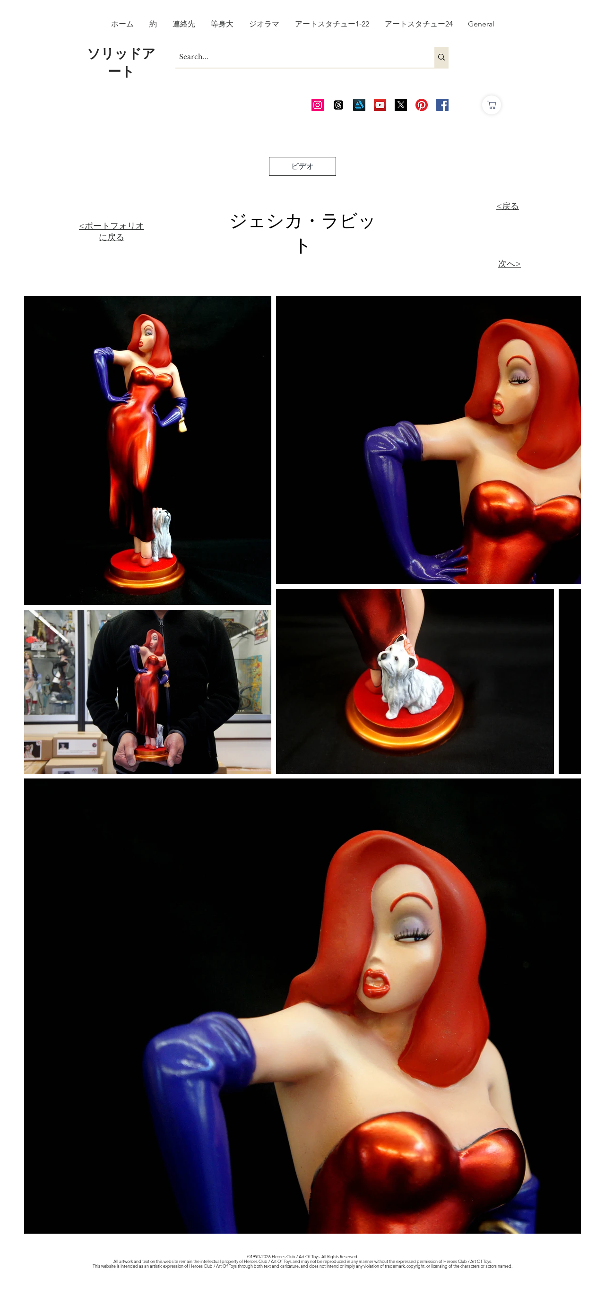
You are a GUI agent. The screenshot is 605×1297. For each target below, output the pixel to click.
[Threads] (338, 105)
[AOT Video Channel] (380, 105)
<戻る (507, 206)
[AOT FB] (442, 105)
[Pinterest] (421, 105)
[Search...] (297, 57)
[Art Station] (359, 105)
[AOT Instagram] (317, 105)
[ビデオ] (302, 166)
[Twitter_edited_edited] (401, 105)
